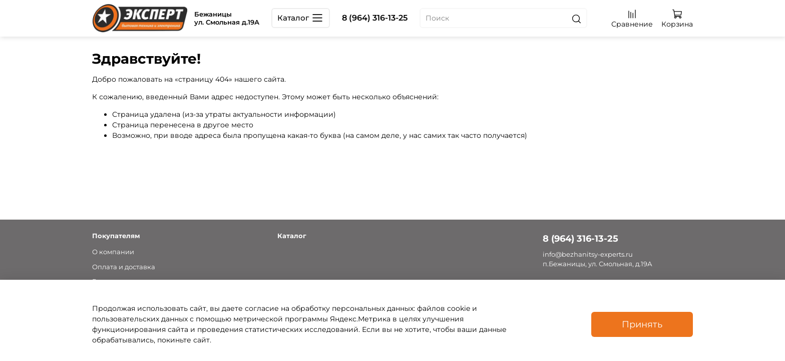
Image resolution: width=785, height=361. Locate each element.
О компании (113, 252)
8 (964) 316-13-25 (375, 18)
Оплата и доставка (123, 267)
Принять (642, 324)
